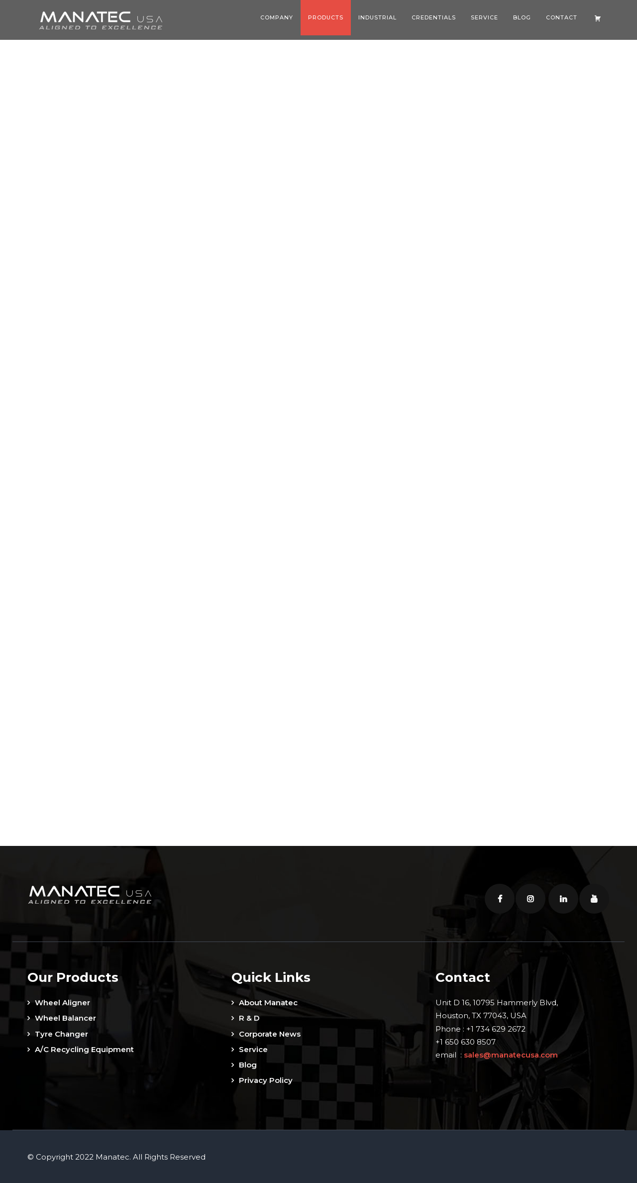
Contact (561, 17)
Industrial (377, 17)
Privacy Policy (266, 1079)
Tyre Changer (61, 1033)
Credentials (434, 17)
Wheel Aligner (62, 1001)
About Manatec (268, 1001)
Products (325, 17)
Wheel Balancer (65, 1017)
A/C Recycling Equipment (84, 1048)
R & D (249, 1017)
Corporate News (270, 1033)
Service (484, 17)
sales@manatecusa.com (511, 1054)
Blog (522, 17)
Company (276, 17)
